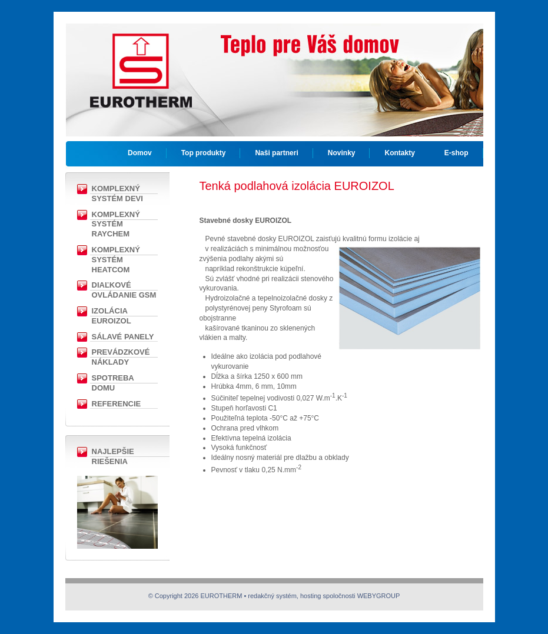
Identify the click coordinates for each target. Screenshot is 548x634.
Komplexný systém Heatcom (116, 259)
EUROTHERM (140, 62)
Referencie (116, 403)
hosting (310, 595)
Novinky (342, 153)
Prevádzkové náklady (121, 357)
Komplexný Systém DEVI (117, 193)
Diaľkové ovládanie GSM (124, 290)
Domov (140, 153)
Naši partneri (276, 153)
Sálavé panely (123, 336)
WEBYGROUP (378, 595)
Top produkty (203, 153)
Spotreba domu (113, 382)
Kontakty (399, 153)
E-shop (456, 153)
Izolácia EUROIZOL (111, 315)
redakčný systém (272, 595)
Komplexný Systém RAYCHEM (116, 224)
